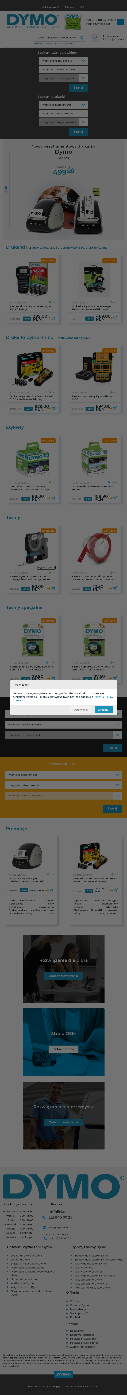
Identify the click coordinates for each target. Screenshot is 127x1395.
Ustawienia (81, 709)
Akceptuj (103, 709)
